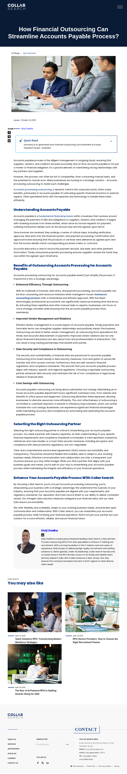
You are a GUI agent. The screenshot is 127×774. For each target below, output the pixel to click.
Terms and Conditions (104, 767)
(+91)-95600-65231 (86, 760)
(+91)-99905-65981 (92, 753)
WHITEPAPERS (13, 749)
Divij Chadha (27, 129)
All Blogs (15, 54)
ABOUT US (12, 740)
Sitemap (116, 767)
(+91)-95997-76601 (90, 757)
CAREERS (12, 759)
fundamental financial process (56, 216)
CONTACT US (13, 764)
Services (12, 745)
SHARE (10, 130)
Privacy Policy (91, 767)
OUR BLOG (12, 754)
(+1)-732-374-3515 (92, 750)
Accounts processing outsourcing (33, 190)
